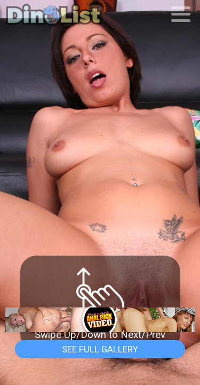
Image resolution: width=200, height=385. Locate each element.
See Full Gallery (100, 349)
